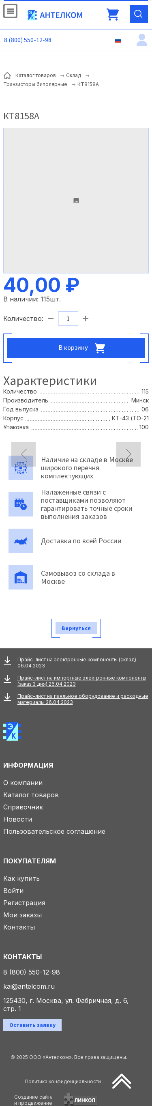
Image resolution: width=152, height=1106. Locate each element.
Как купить (21, 878)
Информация (28, 765)
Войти (13, 891)
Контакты (19, 927)
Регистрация (24, 903)
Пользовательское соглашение (54, 831)
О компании (23, 783)
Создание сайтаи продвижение (33, 1100)
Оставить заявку (32, 1025)
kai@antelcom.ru (29, 986)
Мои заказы (22, 915)
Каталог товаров (31, 795)
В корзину (84, 348)
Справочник (23, 807)
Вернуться (76, 628)
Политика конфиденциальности (63, 1081)
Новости (17, 819)
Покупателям (29, 861)
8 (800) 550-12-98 (27, 40)
